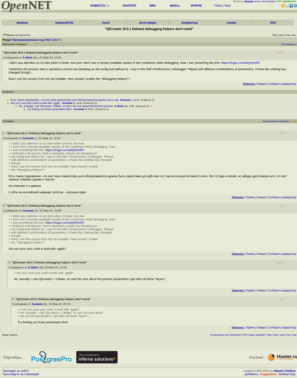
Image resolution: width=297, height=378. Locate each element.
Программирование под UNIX (31, 39)
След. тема (291, 335)
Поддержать (268, 374)
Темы (268, 335)
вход (257, 1)
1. (4, 133)
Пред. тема (278, 335)
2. (4, 205)
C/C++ (57, 39)
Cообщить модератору (282, 83)
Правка (261, 83)
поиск (106, 22)
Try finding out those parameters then (49, 109)
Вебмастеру (287, 374)
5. (13, 299)
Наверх (261, 197)
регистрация (268, 1)
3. (10, 262)
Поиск (218, 5)
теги (227, 5)
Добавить (251, 374)
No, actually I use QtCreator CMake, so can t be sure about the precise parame (66, 106)
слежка (231, 22)
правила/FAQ (64, 22)
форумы (22, 22)
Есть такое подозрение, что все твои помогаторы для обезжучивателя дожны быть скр (64, 99)
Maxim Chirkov (285, 370)
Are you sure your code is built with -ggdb (35, 103)
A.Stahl (27, 57)
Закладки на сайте (16, 370)
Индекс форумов (257, 335)
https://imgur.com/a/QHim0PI (240, 62)
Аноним (125, 99)
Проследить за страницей (21, 374)
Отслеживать (288, 44)
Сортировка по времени (276, 121)
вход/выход (189, 22)
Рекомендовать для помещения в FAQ (228, 335)
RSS (273, 22)
